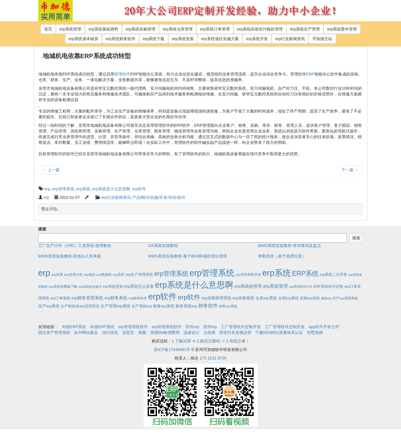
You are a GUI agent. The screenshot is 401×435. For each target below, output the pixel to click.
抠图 (142, 332)
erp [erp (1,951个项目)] (44, 272)
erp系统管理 (70, 29)
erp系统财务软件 (120, 38)
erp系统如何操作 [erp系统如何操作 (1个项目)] (89, 286)
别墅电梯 (315, 332)
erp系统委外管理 (342, 29)
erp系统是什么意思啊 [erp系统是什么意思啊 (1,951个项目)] (194, 284)
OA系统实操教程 (163, 245)
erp (47, 189)
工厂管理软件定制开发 (241, 326)
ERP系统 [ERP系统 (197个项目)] (305, 273)
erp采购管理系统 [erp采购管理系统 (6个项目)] (216, 298)
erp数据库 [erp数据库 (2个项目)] (104, 274)
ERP (310, 74)
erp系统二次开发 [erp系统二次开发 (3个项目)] (333, 275)
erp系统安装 (183, 38)
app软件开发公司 (324, 326)
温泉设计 (192, 332)
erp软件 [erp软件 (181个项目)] (189, 297)
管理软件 (122, 74)
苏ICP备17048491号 (172, 349)
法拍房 (209, 332)
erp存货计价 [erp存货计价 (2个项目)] (73, 274)
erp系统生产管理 (305, 29)
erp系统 (83, 189)
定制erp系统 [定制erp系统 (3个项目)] (310, 298)
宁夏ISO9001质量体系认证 (279, 332)
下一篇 (350, 170)
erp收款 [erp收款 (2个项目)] (89, 274)
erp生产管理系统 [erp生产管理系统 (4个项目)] (139, 274)
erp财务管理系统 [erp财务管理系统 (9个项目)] (87, 297)
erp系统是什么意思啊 (111, 189)
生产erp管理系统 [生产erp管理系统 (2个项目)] (345, 298)
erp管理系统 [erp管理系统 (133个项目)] (171, 273)
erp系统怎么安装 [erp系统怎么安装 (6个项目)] (139, 286)
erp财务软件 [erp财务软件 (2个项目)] (138, 298)
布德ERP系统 (74, 326)
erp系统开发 (257, 38)
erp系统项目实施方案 (220, 38)
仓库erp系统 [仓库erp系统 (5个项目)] (266, 298)
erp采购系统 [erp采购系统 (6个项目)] (243, 298)
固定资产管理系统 (54, 332)
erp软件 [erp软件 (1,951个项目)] (162, 296)
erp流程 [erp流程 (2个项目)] (118, 274)
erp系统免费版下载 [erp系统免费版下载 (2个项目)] (62, 286)
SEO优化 (110, 332)
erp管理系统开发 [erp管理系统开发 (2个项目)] (248, 274)
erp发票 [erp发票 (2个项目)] (57, 274)
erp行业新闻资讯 (290, 38)
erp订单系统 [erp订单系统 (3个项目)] (60, 298)
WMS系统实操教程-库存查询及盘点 (289, 245)
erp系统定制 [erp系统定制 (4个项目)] (113, 286)
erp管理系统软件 (133, 326)
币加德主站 (322, 38)
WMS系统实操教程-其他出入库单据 (69, 256)
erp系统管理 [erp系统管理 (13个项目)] (275, 286)
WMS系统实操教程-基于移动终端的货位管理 (187, 256)
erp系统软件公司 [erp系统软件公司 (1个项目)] (300, 286)
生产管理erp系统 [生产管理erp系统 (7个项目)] (116, 306)
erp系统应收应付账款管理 (260, 29)
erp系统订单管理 (215, 29)
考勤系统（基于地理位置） (282, 256)
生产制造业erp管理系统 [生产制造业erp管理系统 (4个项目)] (80, 306)
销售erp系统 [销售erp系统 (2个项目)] (228, 306)
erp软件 (139, 189)
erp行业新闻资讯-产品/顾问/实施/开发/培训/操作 (143, 197)
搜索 (42, 229)
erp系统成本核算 (83, 38)
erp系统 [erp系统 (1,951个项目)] (276, 272)
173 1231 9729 (213, 358)
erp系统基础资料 (103, 29)
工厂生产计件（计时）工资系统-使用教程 (74, 245)
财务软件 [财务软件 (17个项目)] (208, 306)
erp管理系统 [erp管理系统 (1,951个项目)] (212, 272)
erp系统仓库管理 (177, 29)
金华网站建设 (86, 332)
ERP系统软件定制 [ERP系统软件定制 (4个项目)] (328, 286)
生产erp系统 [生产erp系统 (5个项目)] (49, 306)
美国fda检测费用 (165, 332)
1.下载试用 (181, 341)
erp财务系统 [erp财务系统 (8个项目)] (115, 298)
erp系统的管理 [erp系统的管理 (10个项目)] (248, 286)
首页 (48, 29)
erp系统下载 (153, 38)
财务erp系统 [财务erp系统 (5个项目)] (164, 306)
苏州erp (192, 326)
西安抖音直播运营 (235, 332)
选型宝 (128, 332)
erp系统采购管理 (140, 29)
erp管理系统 (63, 189)
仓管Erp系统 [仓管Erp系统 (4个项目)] (288, 298)
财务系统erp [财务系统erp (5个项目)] (186, 306)
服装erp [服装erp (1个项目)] (326, 298)
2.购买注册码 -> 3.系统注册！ (223, 341)
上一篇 (51, 170)
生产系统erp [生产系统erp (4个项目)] (142, 306)
